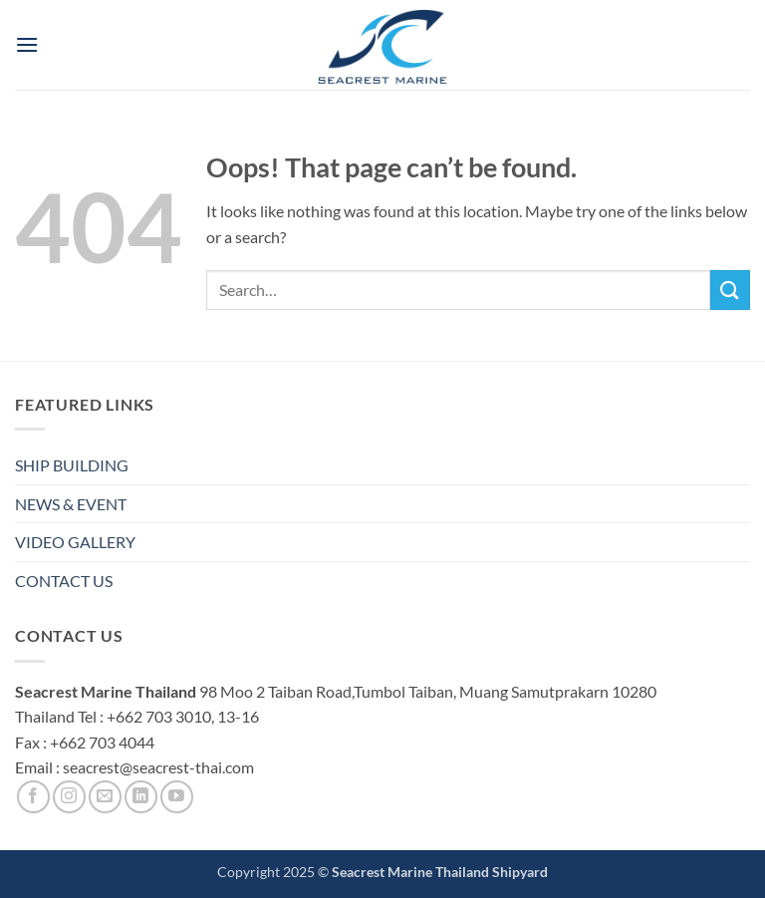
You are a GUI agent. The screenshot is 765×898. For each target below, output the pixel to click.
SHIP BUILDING (71, 464)
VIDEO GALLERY (75, 541)
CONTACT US (64, 580)
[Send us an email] (105, 796)
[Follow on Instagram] (69, 796)
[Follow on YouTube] (176, 796)
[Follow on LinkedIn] (141, 796)
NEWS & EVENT (71, 503)
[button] (27, 44)
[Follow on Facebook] (33, 796)
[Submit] (730, 289)
